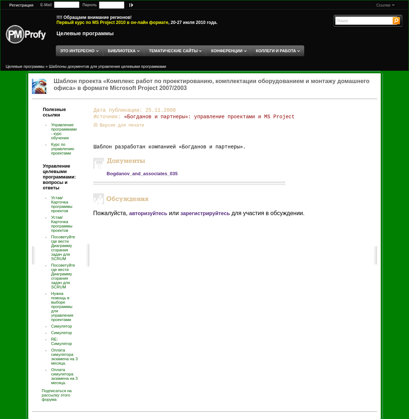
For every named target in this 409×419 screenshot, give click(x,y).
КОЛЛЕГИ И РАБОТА (276, 51)
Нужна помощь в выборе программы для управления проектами (62, 306)
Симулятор (61, 326)
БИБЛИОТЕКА (122, 51)
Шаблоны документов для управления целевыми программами (107, 66)
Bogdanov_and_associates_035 (142, 173)
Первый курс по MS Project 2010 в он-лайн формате (112, 22)
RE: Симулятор (61, 341)
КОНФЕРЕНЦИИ (226, 51)
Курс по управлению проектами (62, 148)
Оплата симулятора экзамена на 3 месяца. (64, 356)
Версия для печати (119, 125)
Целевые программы (85, 33)
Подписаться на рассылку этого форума (57, 395)
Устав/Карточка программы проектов (61, 204)
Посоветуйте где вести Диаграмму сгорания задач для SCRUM (63, 248)
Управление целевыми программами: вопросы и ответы (59, 176)
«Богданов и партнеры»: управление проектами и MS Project (209, 117)
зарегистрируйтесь (205, 213)
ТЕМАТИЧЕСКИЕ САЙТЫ (173, 51)
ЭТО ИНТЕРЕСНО (77, 51)
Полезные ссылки (54, 112)
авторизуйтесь (148, 213)
